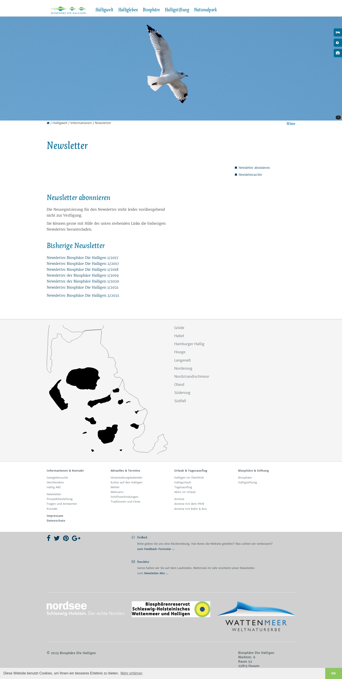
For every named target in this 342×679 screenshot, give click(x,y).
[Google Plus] (76, 538)
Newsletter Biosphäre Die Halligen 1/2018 (82, 269)
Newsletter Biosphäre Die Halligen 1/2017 (82, 257)
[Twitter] (57, 538)
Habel (179, 336)
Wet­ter (115, 487)
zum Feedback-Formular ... (155, 549)
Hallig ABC (54, 487)
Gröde (179, 328)
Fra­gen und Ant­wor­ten (62, 504)
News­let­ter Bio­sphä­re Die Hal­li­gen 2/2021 (83, 295)
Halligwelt (104, 10)
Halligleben (128, 10)
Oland (179, 384)
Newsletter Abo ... (156, 573)
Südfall (180, 401)
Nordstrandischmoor (191, 376)
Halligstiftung (177, 10)
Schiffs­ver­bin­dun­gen (124, 497)
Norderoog (183, 368)
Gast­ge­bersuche (57, 477)
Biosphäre (151, 10)
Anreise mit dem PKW (189, 504)
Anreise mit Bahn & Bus (190, 509)
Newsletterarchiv (248, 175)
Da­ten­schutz (56, 520)
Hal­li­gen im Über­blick (189, 477)
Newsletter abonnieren (252, 168)
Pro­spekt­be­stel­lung (60, 499)
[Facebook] (48, 538)
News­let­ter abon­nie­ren (78, 197)
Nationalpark (205, 10)
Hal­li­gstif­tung (247, 482)
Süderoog (182, 392)
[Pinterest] (66, 538)
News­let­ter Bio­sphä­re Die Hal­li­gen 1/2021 (82, 287)
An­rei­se (179, 499)
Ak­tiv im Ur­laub (185, 492)
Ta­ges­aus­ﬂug (183, 487)
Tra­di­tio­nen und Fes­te (125, 501)
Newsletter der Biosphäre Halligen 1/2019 (83, 275)
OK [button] (333, 673)
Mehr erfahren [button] (132, 673)
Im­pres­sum (55, 516)
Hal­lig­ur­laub (182, 482)
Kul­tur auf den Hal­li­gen (126, 482)
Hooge (179, 352)
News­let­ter (54, 494)
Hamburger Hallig (189, 344)
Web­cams (117, 492)
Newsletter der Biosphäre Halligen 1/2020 (83, 281)
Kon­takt (52, 509)
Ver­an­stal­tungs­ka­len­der (126, 477)
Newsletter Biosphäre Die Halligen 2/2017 (83, 263)
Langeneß (182, 360)
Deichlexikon (55, 482)
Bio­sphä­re (245, 477)
